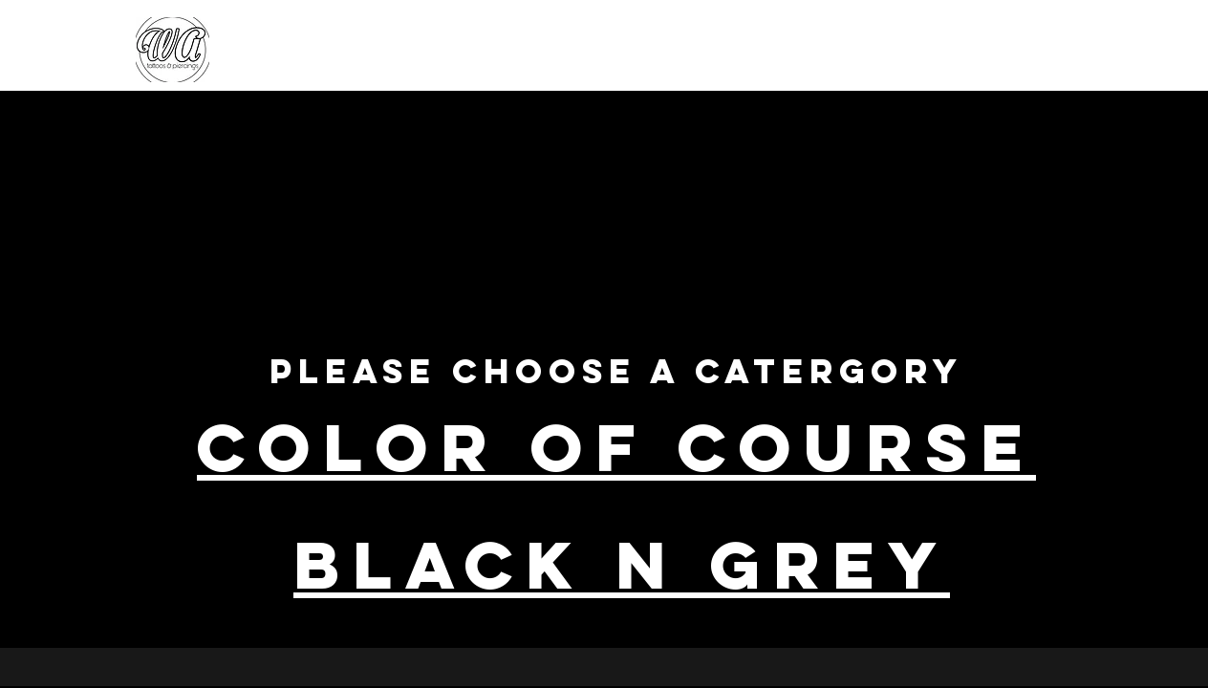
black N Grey (621, 565)
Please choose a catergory (616, 371)
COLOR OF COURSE (616, 447)
